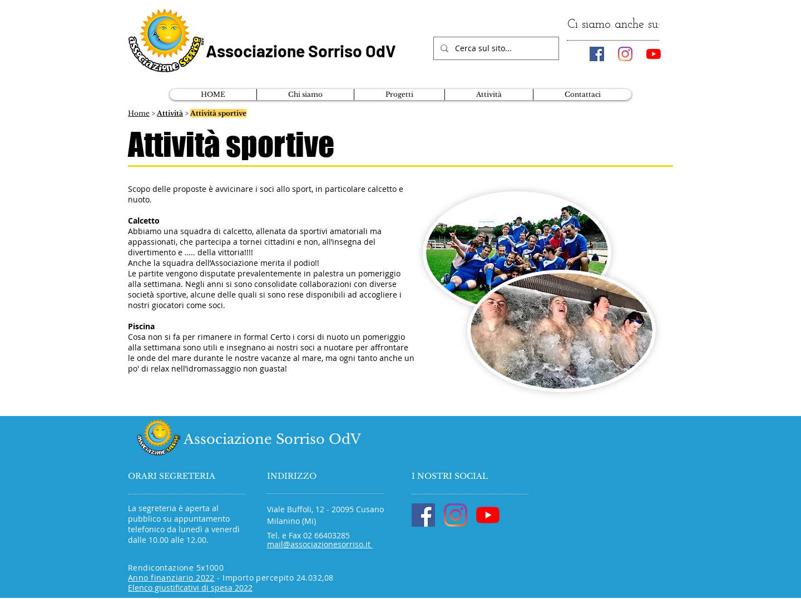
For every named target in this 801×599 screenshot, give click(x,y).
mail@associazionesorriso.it (320, 544)
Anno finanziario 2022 (171, 577)
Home (139, 113)
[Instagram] (625, 54)
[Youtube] (653, 54)
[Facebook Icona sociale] (597, 54)
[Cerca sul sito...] (495, 48)
